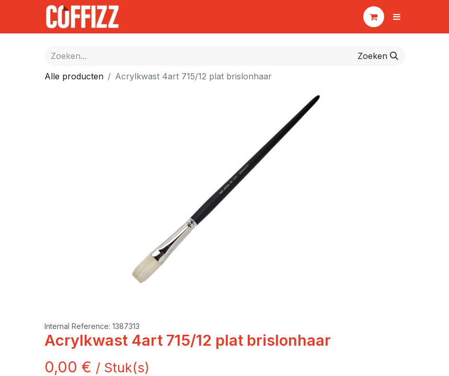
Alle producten (73, 76)
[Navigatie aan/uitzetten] (396, 17)
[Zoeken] (378, 56)
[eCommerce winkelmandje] (373, 16)
